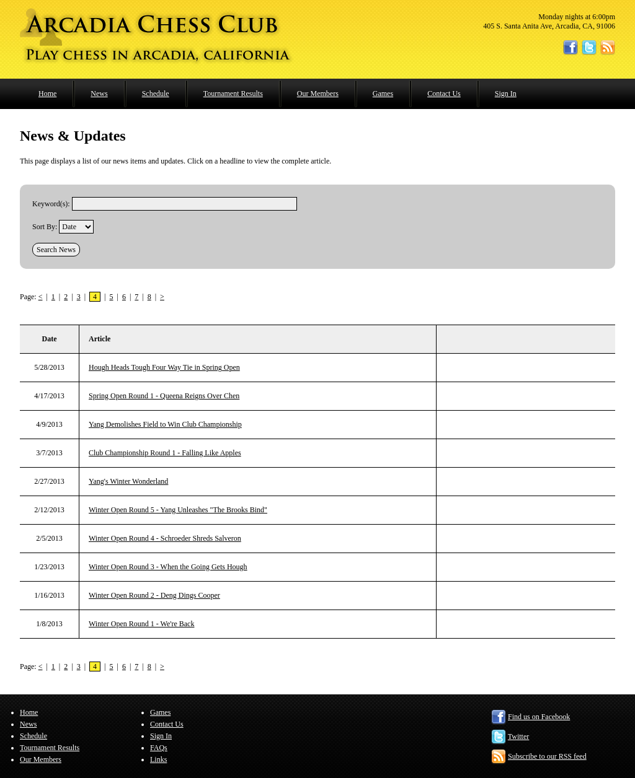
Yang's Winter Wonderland (128, 481)
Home (47, 93)
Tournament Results (233, 93)
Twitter (518, 736)
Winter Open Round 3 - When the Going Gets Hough (168, 566)
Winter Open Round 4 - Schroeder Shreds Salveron (165, 538)
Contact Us (444, 93)
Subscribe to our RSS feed (547, 756)
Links (158, 759)
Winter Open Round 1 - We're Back (141, 623)
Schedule (155, 93)
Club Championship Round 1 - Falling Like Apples (165, 452)
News (99, 93)
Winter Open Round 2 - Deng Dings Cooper (154, 595)
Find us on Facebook (539, 716)
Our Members (318, 93)
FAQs (158, 747)
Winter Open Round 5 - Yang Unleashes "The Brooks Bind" (178, 509)
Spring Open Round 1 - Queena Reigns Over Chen (164, 395)
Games (383, 93)
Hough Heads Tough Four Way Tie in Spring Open (164, 367)
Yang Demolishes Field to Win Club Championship (165, 424)
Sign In (506, 93)
